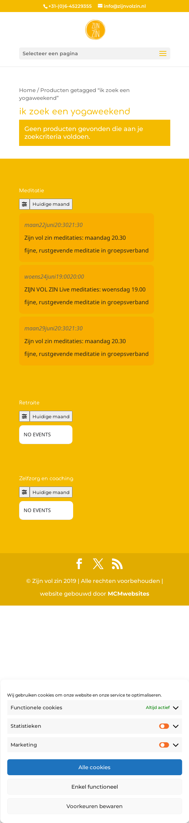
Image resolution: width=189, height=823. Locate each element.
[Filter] (24, 204)
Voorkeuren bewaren (94, 806)
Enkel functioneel (94, 786)
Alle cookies (94, 767)
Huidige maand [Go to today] (51, 204)
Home (27, 90)
